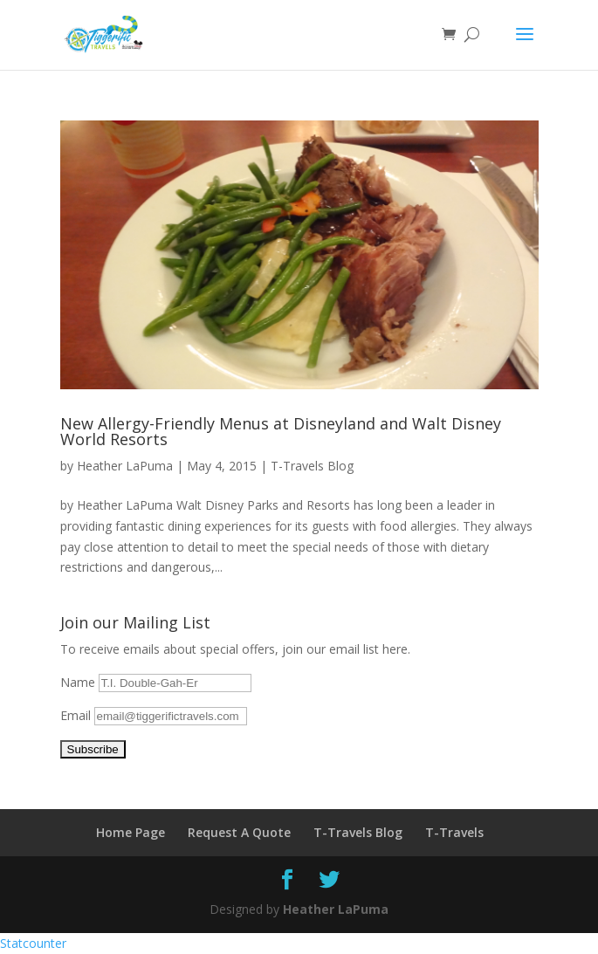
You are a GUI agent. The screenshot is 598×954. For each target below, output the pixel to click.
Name (79, 682)
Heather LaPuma (125, 465)
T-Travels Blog (312, 465)
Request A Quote (239, 832)
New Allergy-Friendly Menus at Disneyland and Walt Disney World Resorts (280, 431)
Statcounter (33, 943)
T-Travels (454, 832)
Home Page (130, 832)
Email (77, 715)
